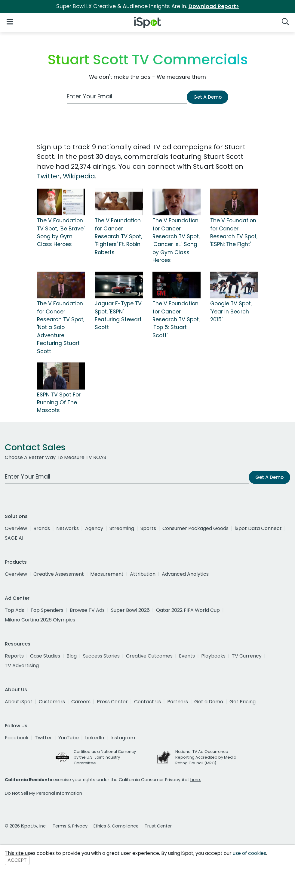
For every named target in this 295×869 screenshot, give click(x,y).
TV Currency (247, 655)
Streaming (121, 528)
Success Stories (101, 655)
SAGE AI (14, 538)
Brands (41, 528)
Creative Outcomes (149, 655)
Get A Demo (207, 97)
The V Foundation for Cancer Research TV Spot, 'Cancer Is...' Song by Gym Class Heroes (176, 240)
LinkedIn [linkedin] (94, 737)
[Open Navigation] (10, 21)
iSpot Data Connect (258, 528)
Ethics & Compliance (116, 826)
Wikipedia (79, 176)
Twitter (48, 176)
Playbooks (213, 655)
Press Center (112, 701)
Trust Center (158, 826)
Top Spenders (46, 610)
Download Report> (214, 6)
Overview (16, 528)
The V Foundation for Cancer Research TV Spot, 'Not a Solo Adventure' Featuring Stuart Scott (60, 327)
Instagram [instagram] (122, 737)
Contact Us (147, 701)
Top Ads (14, 610)
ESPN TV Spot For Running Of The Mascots (59, 402)
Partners (177, 701)
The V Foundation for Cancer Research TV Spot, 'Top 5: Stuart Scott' (176, 319)
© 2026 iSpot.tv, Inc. (26, 826)
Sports (148, 528)
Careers (81, 701)
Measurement (107, 574)
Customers (52, 701)
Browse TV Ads (87, 610)
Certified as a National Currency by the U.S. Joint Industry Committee (105, 757)
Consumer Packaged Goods (195, 528)
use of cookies (249, 853)
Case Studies (45, 655)
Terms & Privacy (70, 826)
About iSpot (18, 701)
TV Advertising (22, 665)
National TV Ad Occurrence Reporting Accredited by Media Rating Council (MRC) (205, 757)
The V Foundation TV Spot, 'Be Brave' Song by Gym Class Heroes (61, 232)
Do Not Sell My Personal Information (43, 793)
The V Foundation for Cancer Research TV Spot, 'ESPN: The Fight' (233, 232)
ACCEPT (17, 860)
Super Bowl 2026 (130, 610)
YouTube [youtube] (68, 737)
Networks (67, 528)
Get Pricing (242, 701)
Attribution (142, 574)
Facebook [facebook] (17, 737)
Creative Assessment (58, 574)
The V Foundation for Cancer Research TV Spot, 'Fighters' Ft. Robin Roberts (118, 236)
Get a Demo (208, 701)
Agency (94, 528)
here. (195, 780)
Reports (14, 655)
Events (187, 655)
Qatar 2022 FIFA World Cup (188, 610)
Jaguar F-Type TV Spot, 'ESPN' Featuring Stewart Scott (118, 315)
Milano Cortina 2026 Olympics (40, 619)
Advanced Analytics (185, 574)
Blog (71, 655)
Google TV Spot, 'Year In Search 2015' (231, 311)
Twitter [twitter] (43, 737)
